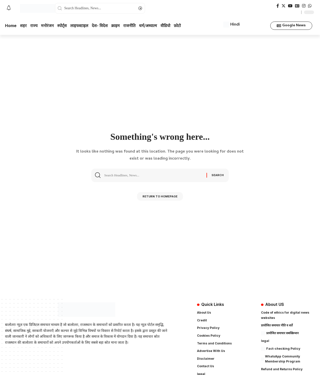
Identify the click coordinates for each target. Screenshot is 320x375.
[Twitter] (283, 6)
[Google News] (297, 6)
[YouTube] (290, 6)
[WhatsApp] (310, 6)
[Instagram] (304, 6)
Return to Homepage (160, 197)
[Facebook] (277, 6)
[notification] (8, 8)
